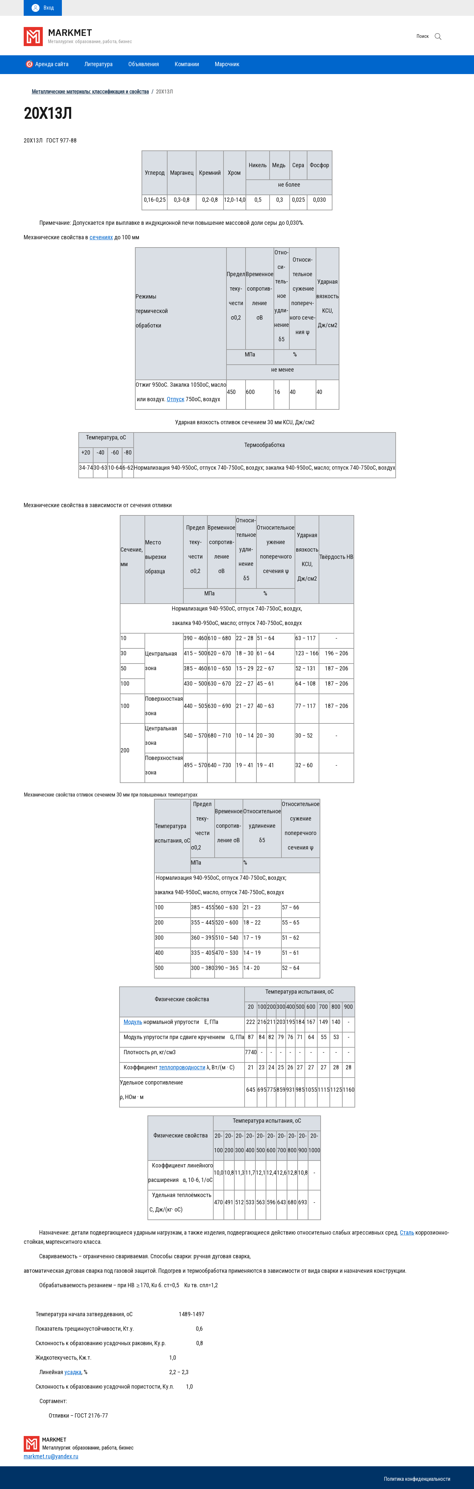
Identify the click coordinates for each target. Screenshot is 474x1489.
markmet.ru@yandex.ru (51, 1456)
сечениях (101, 237)
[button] (43, 8)
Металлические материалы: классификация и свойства (90, 92)
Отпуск (175, 399)
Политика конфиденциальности (417, 1479)
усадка (73, 1372)
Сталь (407, 1232)
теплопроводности (182, 1067)
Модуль (133, 1021)
